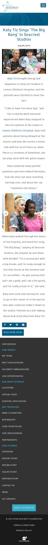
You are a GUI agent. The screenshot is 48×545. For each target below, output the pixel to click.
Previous (5, 213)
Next (42, 213)
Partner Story (10, 478)
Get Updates (9, 499)
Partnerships (9, 440)
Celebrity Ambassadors (15, 369)
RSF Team (7, 356)
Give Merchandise (12, 433)
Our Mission (9, 344)
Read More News (13, 332)
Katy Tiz (12, 78)
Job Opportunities (12, 376)
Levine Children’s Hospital (18, 130)
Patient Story (10, 458)
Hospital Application (14, 401)
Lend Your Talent (12, 426)
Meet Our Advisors (12, 362)
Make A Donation (12, 413)
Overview (7, 451)
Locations (8, 387)
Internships (8, 419)
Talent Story (9, 472)
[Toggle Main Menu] (43, 5)
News (5, 492)
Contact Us (8, 485)
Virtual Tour (9, 394)
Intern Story (9, 465)
